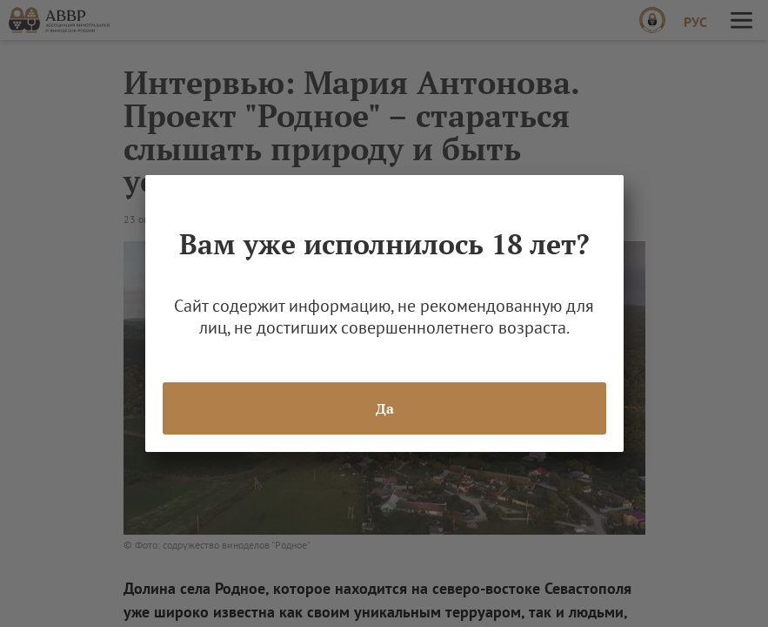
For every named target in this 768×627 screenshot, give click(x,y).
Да (384, 408)
